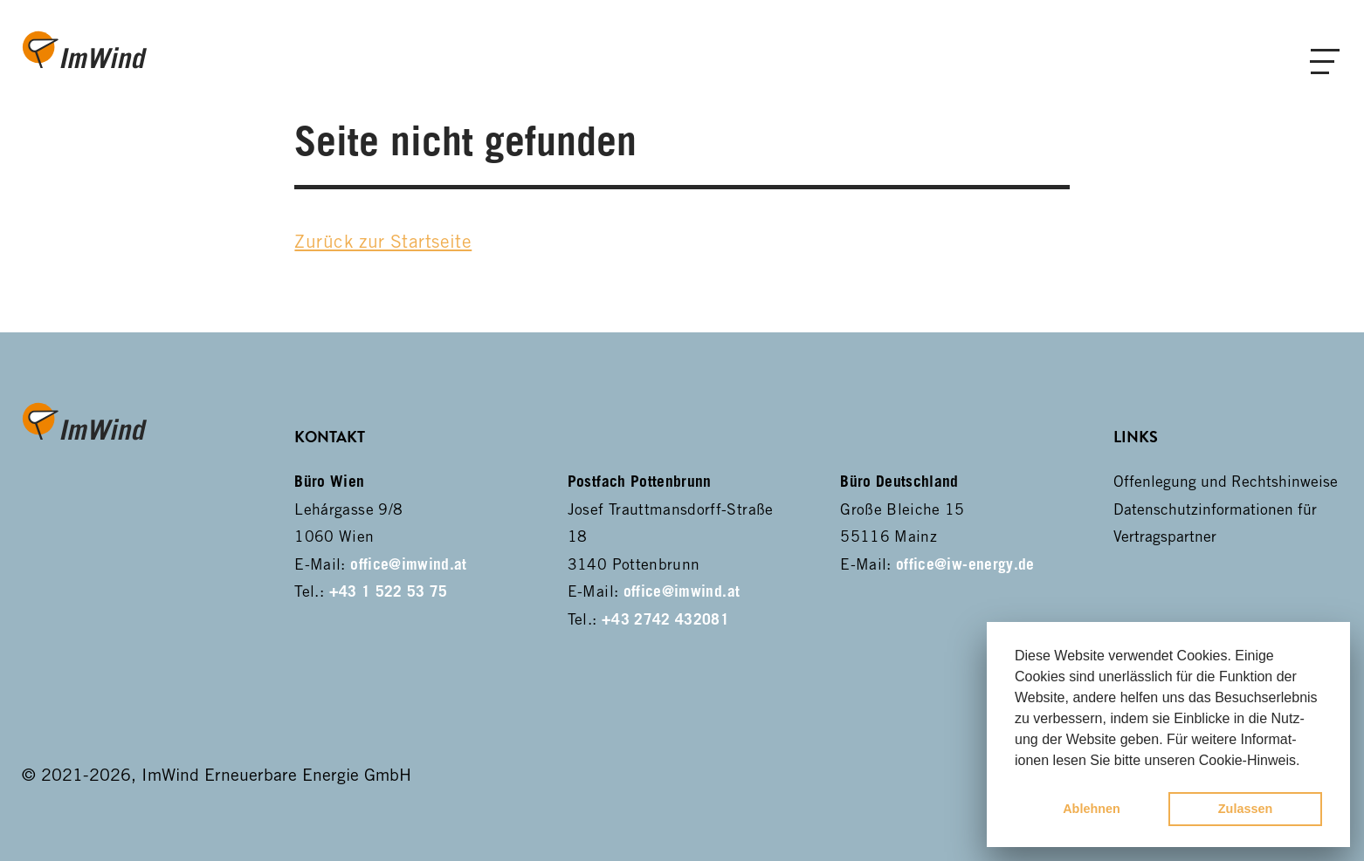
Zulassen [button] (1245, 809)
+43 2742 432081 (665, 619)
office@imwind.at (408, 564)
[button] (1306, 761)
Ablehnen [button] (1091, 809)
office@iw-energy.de (965, 564)
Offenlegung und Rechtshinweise (1225, 481)
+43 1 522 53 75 (388, 591)
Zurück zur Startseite (383, 241)
